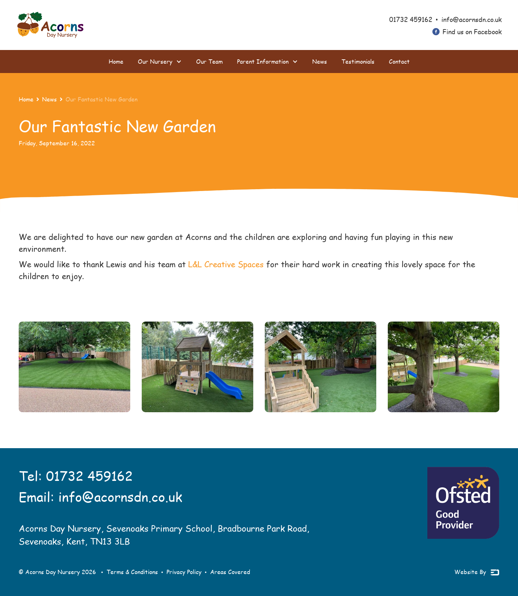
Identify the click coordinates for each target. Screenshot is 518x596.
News (319, 61)
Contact (399, 61)
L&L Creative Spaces (226, 264)
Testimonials (357, 61)
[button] (160, 61)
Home (116, 61)
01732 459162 (89, 476)
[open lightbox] (74, 367)
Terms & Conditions (132, 572)
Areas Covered (230, 572)
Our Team (209, 61)
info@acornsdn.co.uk (120, 496)
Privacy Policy (184, 572)
